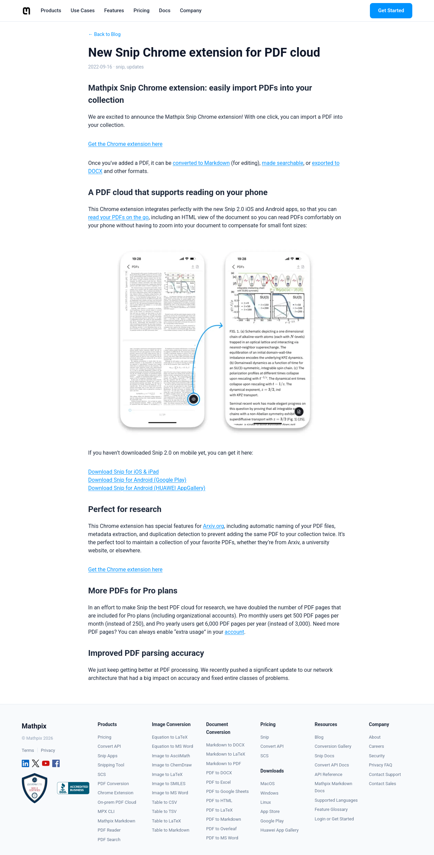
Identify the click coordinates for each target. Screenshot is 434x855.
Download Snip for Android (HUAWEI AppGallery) (146, 487)
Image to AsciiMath (171, 755)
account (234, 631)
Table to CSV (164, 802)
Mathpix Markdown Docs (333, 787)
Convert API (109, 746)
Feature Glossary (331, 809)
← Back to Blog (104, 34)
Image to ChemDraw (172, 764)
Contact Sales (382, 783)
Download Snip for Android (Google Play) (137, 479)
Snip (264, 737)
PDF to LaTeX (219, 810)
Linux (265, 802)
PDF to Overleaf (221, 828)
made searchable (282, 163)
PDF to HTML (219, 800)
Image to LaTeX (167, 774)
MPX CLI (106, 811)
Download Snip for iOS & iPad (123, 471)
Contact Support (385, 774)
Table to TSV (164, 811)
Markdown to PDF (223, 763)
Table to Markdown (170, 830)
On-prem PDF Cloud (117, 802)
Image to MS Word (170, 792)
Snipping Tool (111, 764)
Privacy (48, 750)
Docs (165, 10)
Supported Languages (336, 800)
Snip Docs (324, 755)
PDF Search (109, 839)
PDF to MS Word (222, 837)
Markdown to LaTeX (225, 754)
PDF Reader (109, 830)
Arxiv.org (213, 525)
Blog (319, 737)
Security (377, 755)
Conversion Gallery (333, 746)
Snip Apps (107, 755)
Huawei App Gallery (279, 830)
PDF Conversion (113, 783)
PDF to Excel (218, 782)
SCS (102, 774)
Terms (28, 750)
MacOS (267, 783)
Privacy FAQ (380, 764)
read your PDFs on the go (118, 217)
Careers (376, 746)
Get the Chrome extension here (125, 144)
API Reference (328, 774)
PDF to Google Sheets (227, 791)
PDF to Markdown (223, 819)
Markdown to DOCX (225, 744)
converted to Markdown (201, 163)
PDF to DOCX (219, 772)
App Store (270, 811)
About (375, 737)
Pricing (104, 737)
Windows (269, 793)
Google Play (272, 820)
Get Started (391, 10)
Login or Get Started (334, 818)
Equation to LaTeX (170, 737)
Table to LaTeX (166, 820)
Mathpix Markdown (116, 820)
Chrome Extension (115, 792)
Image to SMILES (168, 783)
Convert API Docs (332, 764)
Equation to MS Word (172, 746)
